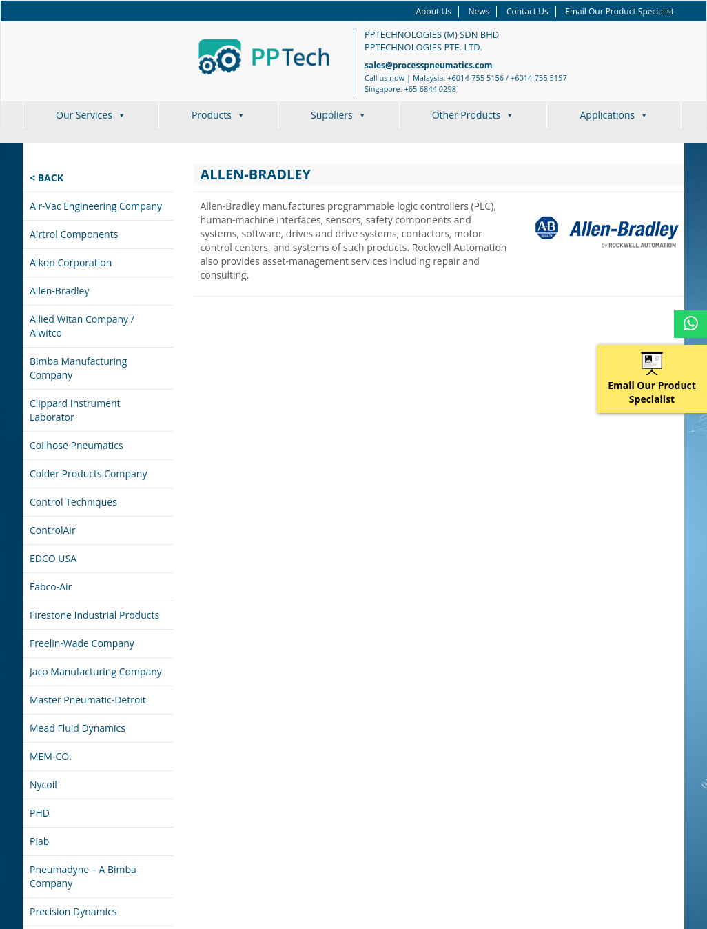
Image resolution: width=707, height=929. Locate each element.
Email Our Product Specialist (619, 11)
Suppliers (339, 114)
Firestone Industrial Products (94, 614)
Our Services (91, 114)
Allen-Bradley (59, 290)
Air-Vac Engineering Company (96, 205)
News (479, 11)
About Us (433, 11)
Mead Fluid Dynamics (77, 728)
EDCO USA (53, 558)
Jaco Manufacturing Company (96, 671)
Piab (39, 841)
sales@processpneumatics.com (429, 65)
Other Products (473, 114)
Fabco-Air (51, 586)
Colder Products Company (88, 473)
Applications (614, 114)
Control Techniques (73, 501)
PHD (40, 812)
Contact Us (527, 11)
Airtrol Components (74, 234)
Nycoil (43, 784)
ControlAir (53, 530)
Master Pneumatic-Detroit (88, 699)
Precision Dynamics (73, 911)
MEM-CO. (51, 756)
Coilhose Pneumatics (76, 445)
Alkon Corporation (71, 262)
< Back (46, 177)
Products (218, 114)
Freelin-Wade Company (82, 643)
